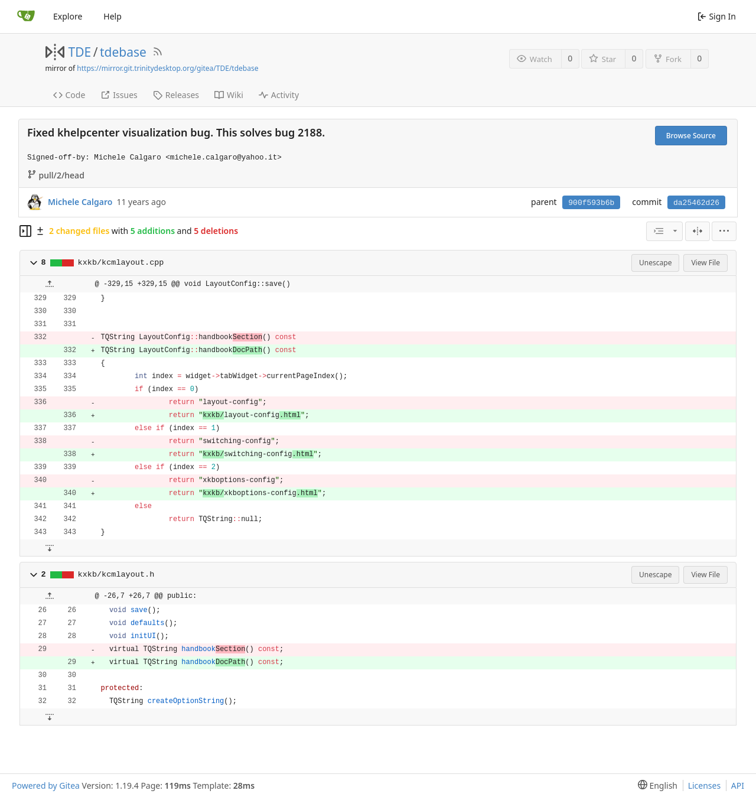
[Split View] (697, 231)
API (737, 785)
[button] (33, 263)
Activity (279, 94)
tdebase (123, 52)
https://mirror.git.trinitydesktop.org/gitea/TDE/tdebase (167, 68)
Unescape (655, 263)
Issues (118, 94)
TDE (80, 52)
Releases (176, 94)
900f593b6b (591, 203)
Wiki (228, 94)
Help (112, 16)
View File (705, 263)
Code (69, 94)
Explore (67, 16)
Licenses (704, 785)
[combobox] (664, 231)
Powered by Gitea (46, 785)
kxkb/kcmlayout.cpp (121, 262)
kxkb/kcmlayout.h (116, 574)
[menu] (724, 231)
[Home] (26, 16)
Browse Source (691, 136)
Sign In (717, 16)
